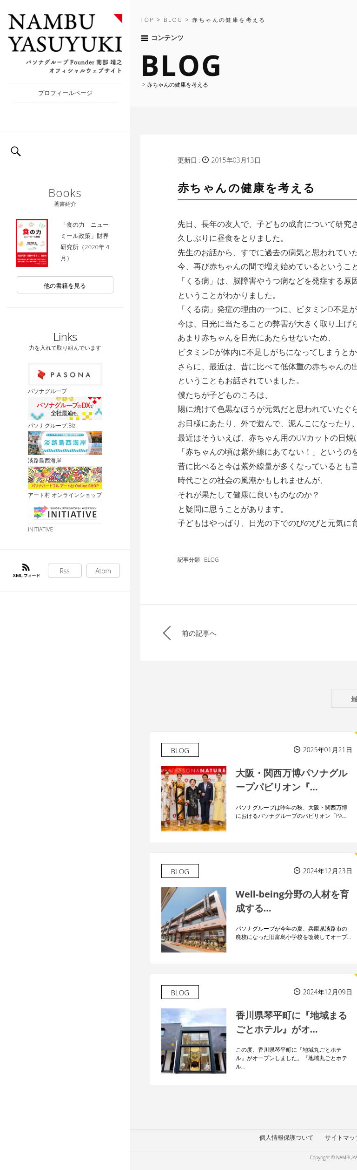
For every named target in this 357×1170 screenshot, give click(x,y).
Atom (103, 570)
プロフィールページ (65, 92)
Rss (65, 570)
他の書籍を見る (65, 285)
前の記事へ (199, 633)
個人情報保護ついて (286, 1137)
